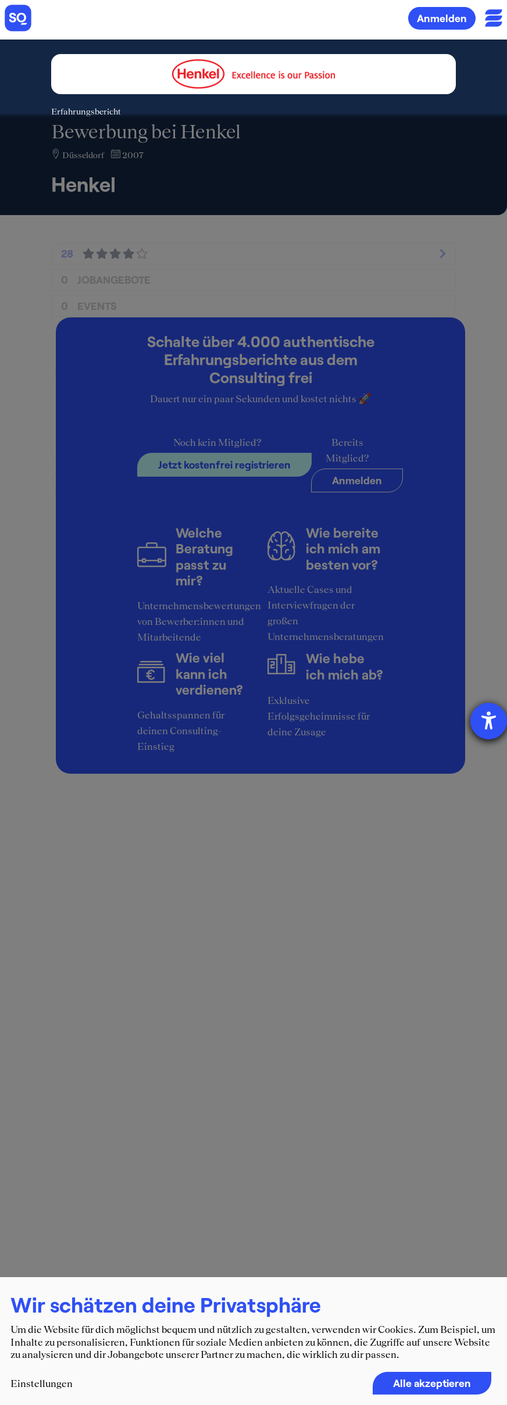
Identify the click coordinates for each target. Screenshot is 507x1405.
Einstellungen (41, 1383)
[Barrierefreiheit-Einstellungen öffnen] (488, 721)
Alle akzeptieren (432, 1383)
